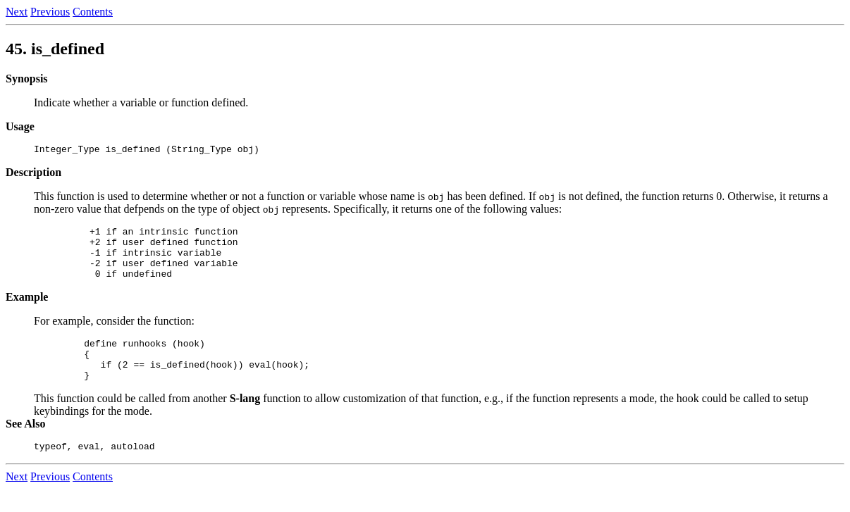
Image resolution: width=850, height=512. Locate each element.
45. (55, 48)
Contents (93, 12)
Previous (50, 12)
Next (16, 12)
